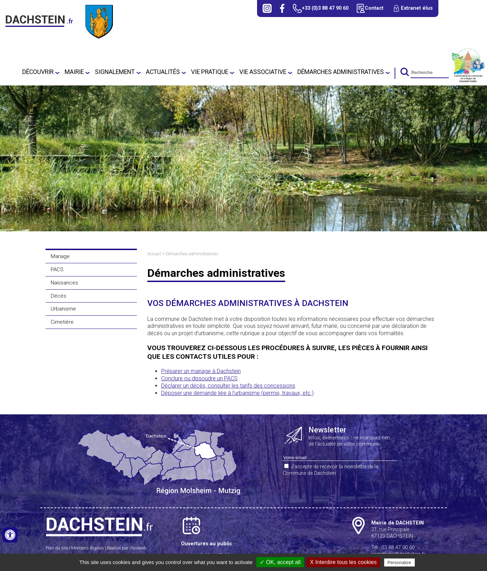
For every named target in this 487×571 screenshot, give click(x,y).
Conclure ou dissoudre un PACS (199, 378)
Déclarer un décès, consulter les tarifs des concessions (228, 385)
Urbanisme (63, 309)
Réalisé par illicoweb (127, 548)
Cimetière (62, 322)
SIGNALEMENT (115, 71)
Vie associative (262, 71)
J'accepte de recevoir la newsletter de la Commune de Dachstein (330, 470)
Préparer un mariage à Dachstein (201, 371)
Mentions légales (87, 548)
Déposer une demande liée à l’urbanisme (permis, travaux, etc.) (237, 393)
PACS (57, 269)
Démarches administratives (340, 71)
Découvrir (37, 71)
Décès (58, 296)
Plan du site (57, 548)
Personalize (399, 562)
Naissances (64, 283)
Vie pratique (209, 71)
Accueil (154, 253)
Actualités (163, 71)
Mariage (60, 256)
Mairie (74, 71)
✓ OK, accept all (280, 562)
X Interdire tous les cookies (343, 562)
